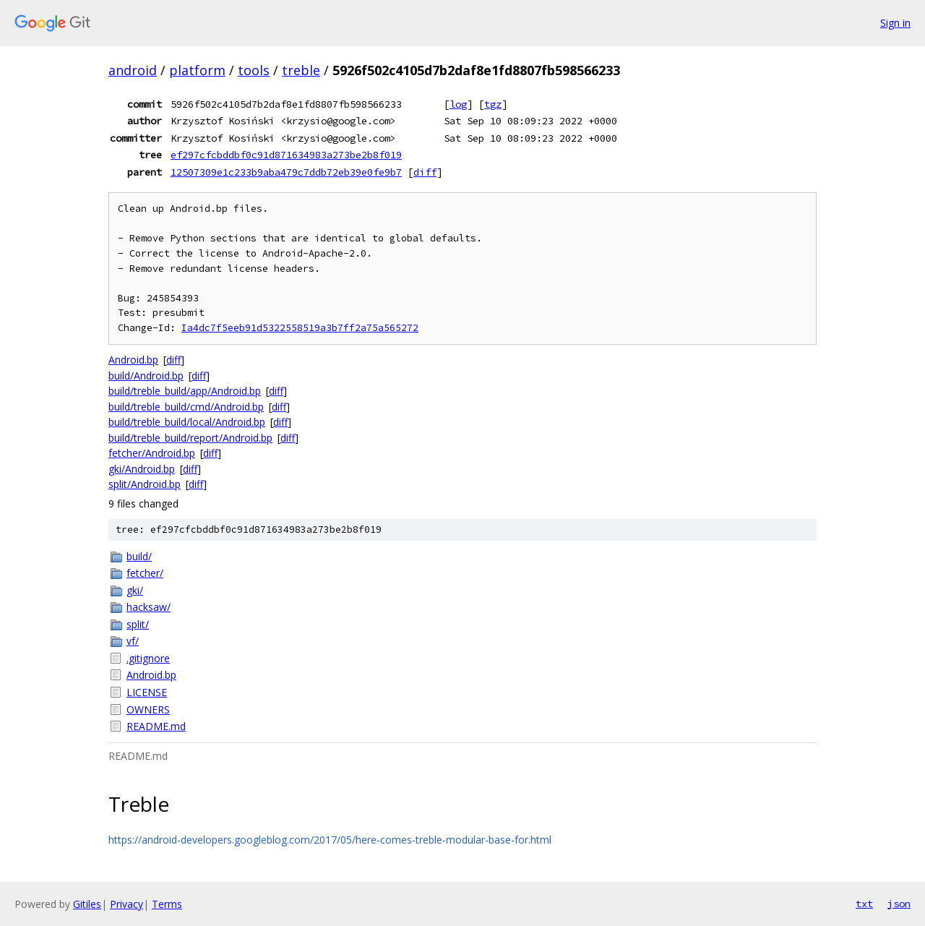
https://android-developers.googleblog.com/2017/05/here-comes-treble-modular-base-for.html (329, 839)
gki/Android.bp (141, 469)
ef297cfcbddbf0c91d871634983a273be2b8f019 (286, 154)
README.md (156, 726)
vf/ (132, 641)
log (458, 104)
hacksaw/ (148, 607)
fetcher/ (144, 573)
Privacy (126, 904)
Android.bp (133, 359)
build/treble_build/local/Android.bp (186, 422)
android (132, 70)
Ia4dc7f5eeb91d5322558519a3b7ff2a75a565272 (299, 328)
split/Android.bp (144, 484)
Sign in (895, 23)
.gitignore (148, 658)
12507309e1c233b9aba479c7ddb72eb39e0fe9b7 (286, 172)
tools (254, 70)
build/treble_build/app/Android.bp (184, 391)
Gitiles (87, 904)
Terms (167, 904)
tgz (493, 104)
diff (424, 172)
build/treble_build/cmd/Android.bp (186, 406)
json (899, 903)
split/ (137, 624)
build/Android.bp (146, 375)
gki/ (134, 590)
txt (864, 903)
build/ (139, 556)
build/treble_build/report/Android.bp (190, 438)
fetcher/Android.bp (151, 453)
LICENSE (146, 692)
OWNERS (148, 709)
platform (197, 70)
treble (301, 70)
